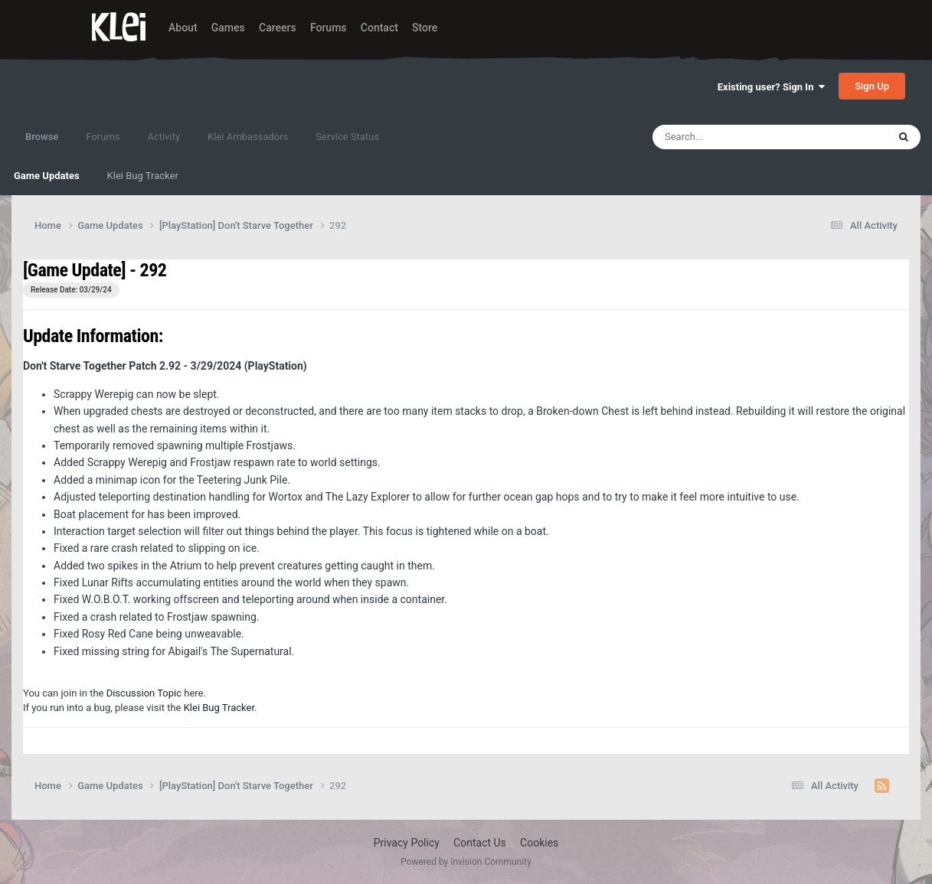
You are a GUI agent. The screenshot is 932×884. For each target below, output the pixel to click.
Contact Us (479, 843)
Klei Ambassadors (248, 136)
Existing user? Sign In (771, 87)
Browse (41, 144)
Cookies (539, 843)
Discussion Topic (143, 693)
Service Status (347, 136)
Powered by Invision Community (466, 861)
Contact (379, 27)
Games (228, 27)
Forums (328, 27)
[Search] (730, 137)
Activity (164, 136)
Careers (277, 27)
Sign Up (872, 86)
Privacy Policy (407, 843)
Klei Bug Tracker (142, 175)
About (183, 27)
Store (424, 27)
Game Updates (47, 175)
